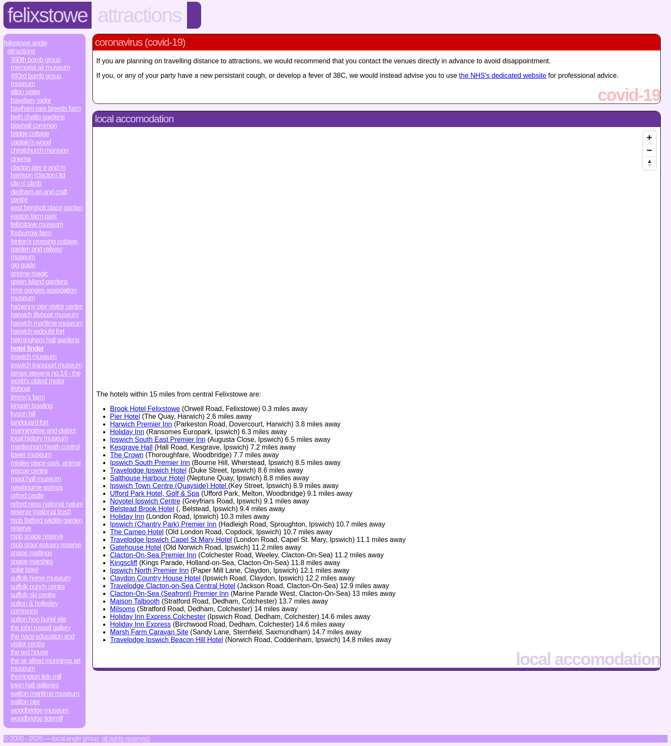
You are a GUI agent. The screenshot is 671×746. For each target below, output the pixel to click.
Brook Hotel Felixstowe (145, 408)
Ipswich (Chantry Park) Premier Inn (163, 524)
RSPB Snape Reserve (37, 536)
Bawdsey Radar (31, 100)
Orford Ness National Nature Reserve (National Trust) (47, 507)
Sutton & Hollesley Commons (34, 607)
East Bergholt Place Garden (47, 207)
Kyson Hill (23, 413)
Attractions (139, 15)
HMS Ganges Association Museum (44, 294)
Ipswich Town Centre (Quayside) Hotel (169, 485)
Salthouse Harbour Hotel (147, 478)
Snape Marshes (32, 561)
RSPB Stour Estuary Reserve (46, 544)
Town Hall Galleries (35, 685)
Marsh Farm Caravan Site (149, 632)
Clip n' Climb (26, 183)
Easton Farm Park (33, 216)
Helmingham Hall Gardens (45, 339)
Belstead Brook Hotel (142, 508)
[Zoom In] (649, 137)
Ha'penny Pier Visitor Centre (47, 306)
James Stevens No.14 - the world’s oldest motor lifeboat (45, 381)
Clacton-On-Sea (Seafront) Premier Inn (169, 593)
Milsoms (122, 609)
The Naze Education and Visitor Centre (42, 640)
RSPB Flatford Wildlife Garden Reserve (47, 524)
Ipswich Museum (33, 356)
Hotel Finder (27, 348)
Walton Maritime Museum (45, 693)
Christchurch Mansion (39, 150)
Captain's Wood (31, 142)
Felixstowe (48, 15)
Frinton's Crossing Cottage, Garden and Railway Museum (45, 249)
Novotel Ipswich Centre (145, 501)
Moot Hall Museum (36, 479)
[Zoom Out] (649, 150)
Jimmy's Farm (28, 397)
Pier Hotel (125, 416)
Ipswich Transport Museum (46, 365)
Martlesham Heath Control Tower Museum (45, 450)
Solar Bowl (24, 569)
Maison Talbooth (135, 601)
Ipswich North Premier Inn (149, 570)
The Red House (29, 652)
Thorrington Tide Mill (36, 676)
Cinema (21, 159)
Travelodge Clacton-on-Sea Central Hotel (172, 585)
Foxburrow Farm (31, 233)
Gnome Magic (29, 273)
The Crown (126, 455)
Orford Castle (27, 495)
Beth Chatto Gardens (38, 117)
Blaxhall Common (34, 125)
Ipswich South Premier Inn (150, 462)
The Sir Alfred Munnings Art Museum (45, 664)
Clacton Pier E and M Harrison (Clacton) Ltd (38, 171)
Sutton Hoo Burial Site (38, 619)
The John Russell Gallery (41, 627)
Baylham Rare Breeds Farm (46, 108)
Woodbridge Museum (39, 710)
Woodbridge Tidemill (37, 718)
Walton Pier (25, 701)
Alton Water (25, 91)
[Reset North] (649, 163)
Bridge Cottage (30, 133)
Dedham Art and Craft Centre (39, 195)
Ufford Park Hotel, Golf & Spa (154, 493)
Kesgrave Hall (131, 447)
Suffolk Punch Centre (38, 586)
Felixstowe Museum (37, 224)
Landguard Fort (29, 422)
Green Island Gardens (39, 281)
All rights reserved (125, 738)
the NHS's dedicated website (502, 75)
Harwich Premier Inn (141, 424)
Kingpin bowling (31, 405)
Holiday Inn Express (140, 624)
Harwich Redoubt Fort (37, 331)
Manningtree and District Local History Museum (43, 434)
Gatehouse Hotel (135, 547)
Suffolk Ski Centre (33, 594)
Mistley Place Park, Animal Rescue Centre (45, 466)
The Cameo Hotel (136, 532)
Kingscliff (123, 562)
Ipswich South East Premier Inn (157, 439)
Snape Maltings (31, 553)
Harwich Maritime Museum (47, 323)
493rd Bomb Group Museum (36, 79)
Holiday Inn (127, 431)
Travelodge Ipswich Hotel (148, 470)
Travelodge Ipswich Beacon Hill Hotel (166, 639)
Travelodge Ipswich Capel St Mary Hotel (171, 539)
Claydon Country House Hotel (155, 578)
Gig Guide (23, 265)
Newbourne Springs (37, 487)
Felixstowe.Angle (25, 43)
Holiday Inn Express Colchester (157, 616)
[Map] (376, 255)
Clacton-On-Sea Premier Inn (153, 555)
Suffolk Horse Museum (41, 578)
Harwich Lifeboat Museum (45, 314)
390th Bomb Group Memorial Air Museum (40, 63)
